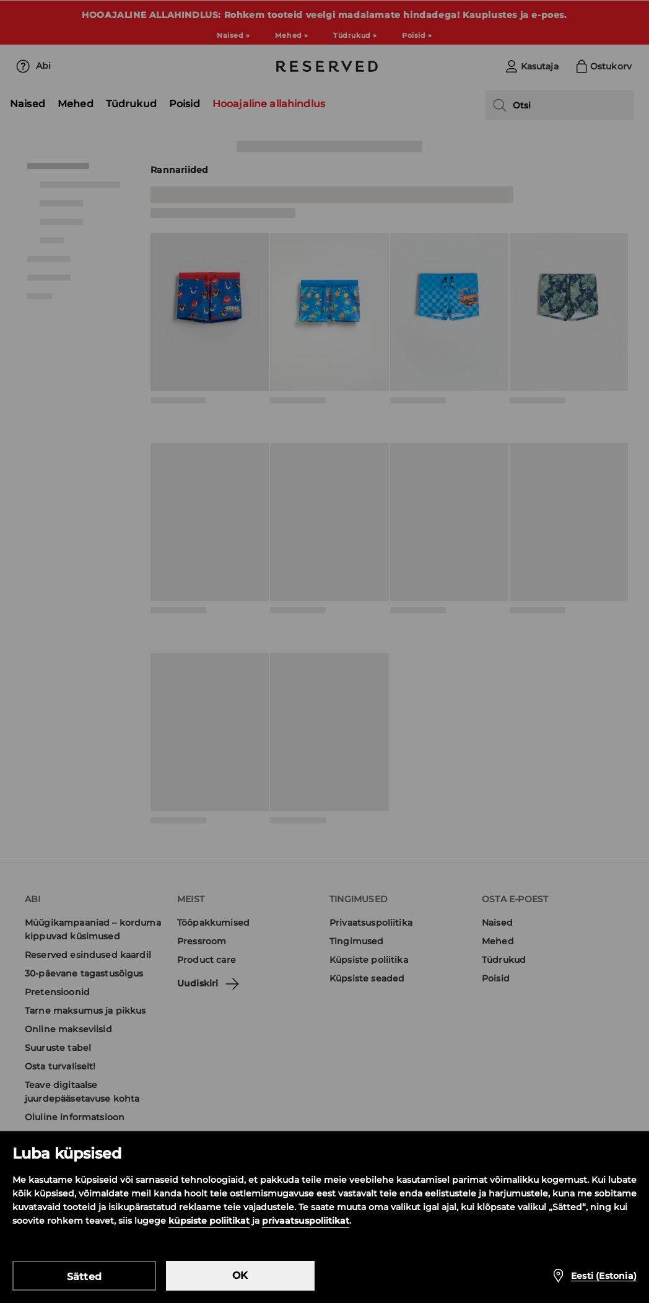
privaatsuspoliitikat (305, 1220)
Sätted (84, 1277)
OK (240, 1275)
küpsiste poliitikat (209, 1220)
